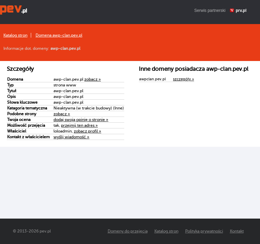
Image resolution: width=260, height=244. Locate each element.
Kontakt (237, 231)
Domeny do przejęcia (128, 231)
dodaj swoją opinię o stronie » (80, 119)
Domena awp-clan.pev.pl (59, 35)
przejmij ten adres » (79, 125)
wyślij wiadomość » (71, 137)
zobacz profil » (87, 131)
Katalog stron (15, 35)
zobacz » (92, 79)
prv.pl (241, 10)
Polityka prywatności (204, 231)
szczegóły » (183, 79)
